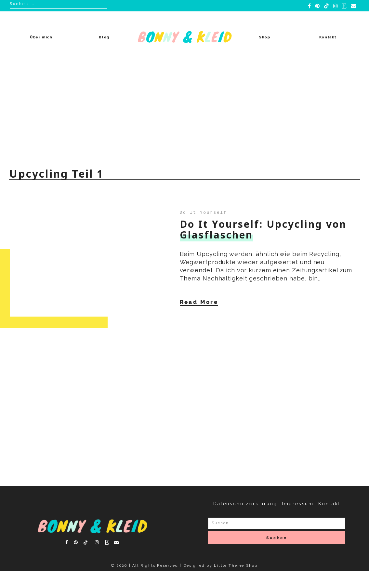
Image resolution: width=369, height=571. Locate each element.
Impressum (298, 503)
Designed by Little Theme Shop (220, 566)
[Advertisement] (184, 111)
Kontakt (327, 37)
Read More (199, 301)
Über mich (41, 37)
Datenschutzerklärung (245, 503)
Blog (104, 37)
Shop (264, 37)
